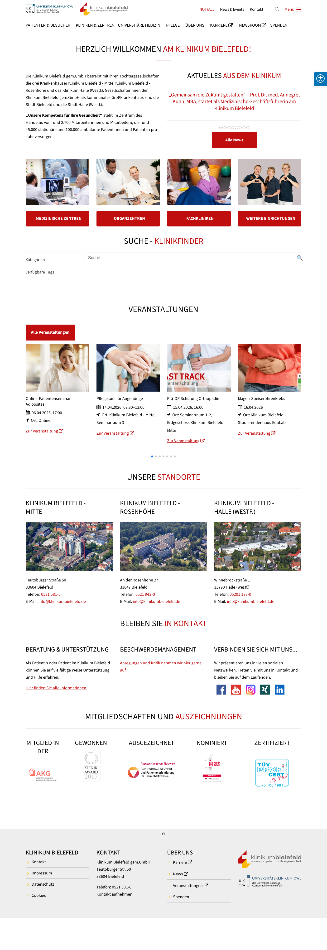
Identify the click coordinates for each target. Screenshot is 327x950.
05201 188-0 (240, 594)
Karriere (180, 862)
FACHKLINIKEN (200, 218)
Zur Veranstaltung (42, 443)
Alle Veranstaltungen (50, 332)
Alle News (234, 140)
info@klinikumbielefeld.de (62, 602)
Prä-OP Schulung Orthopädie (193, 410)
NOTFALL (206, 9)
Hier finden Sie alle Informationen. (56, 688)
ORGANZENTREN (129, 218)
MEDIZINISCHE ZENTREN (59, 218)
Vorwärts (289, 107)
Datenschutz (43, 884)
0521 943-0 (145, 594)
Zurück (178, 107)
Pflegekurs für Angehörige (119, 410)
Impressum (42, 873)
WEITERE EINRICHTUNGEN (270, 218)
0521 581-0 (51, 594)
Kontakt (256, 9)
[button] (152, 468)
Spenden (181, 897)
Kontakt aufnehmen (114, 894)
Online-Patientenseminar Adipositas (48, 413)
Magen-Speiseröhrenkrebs (261, 410)
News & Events (232, 9)
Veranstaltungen (188, 886)
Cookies (39, 895)
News (178, 874)
